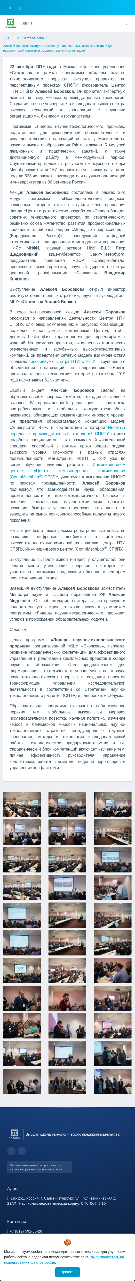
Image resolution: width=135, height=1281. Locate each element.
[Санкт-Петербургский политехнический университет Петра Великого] (10, 23)
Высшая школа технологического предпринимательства (73, 1134)
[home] (3, 38)
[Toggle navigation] (126, 23)
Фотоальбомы (34, 38)
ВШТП (26, 23)
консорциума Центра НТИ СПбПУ (62, 361)
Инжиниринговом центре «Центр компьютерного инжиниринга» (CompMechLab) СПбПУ (67, 470)
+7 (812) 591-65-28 (26, 1231)
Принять (67, 1272)
